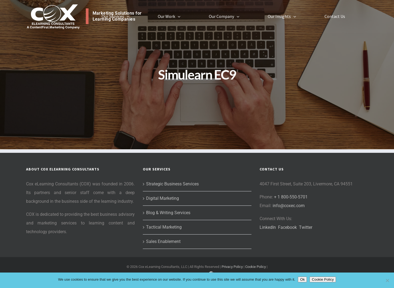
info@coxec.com (289, 205)
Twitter (305, 227)
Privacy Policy (232, 267)
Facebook (287, 227)
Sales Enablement (163, 241)
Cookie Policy (255, 267)
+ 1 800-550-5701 (291, 197)
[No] (387, 280)
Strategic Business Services (172, 183)
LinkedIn (268, 227)
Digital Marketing (162, 198)
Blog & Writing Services (168, 212)
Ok (302, 279)
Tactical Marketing (164, 227)
